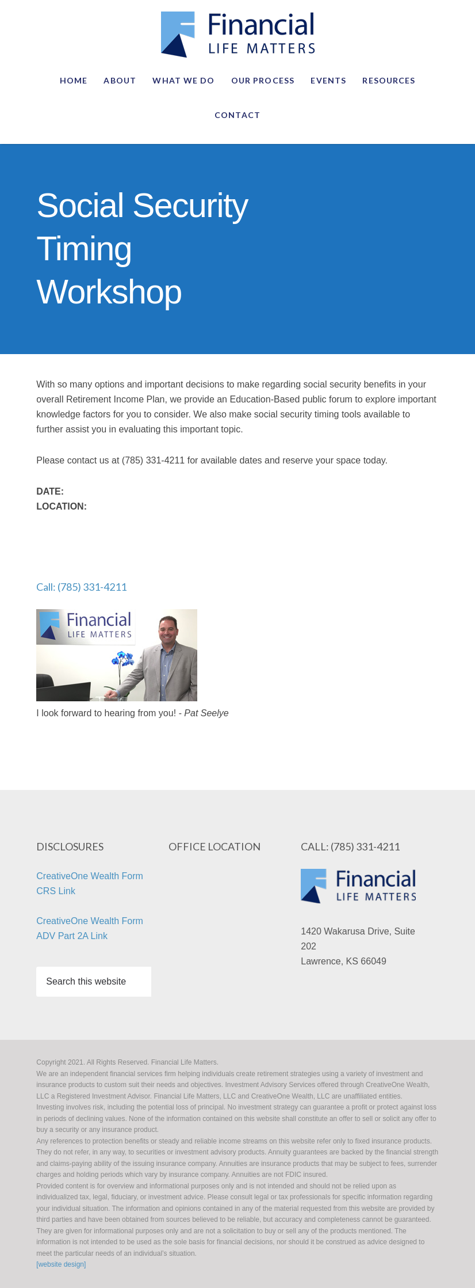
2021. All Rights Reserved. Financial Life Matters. (237, 35)
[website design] (61, 1264)
